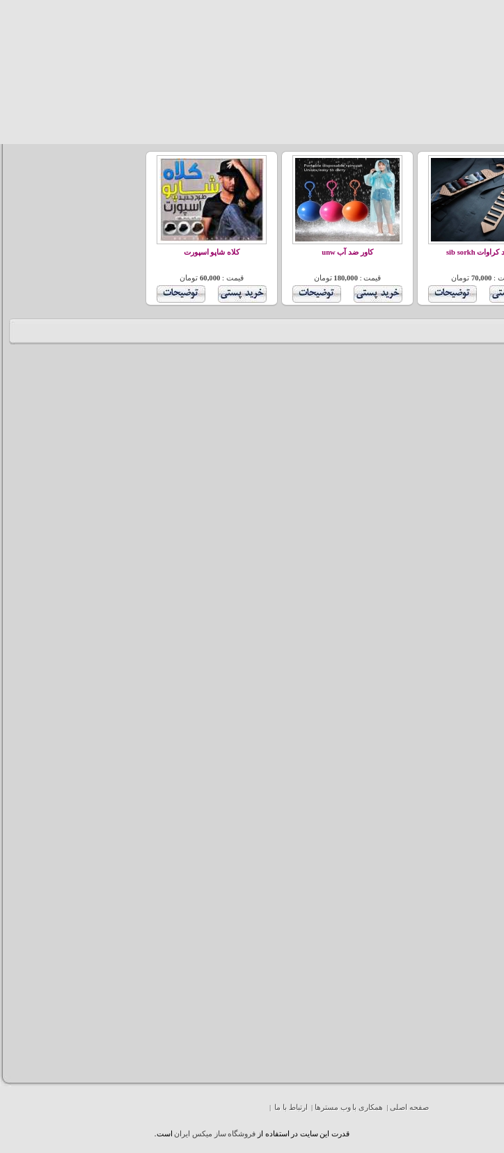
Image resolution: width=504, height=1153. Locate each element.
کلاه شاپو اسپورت (211, 252)
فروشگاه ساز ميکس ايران (214, 1134)
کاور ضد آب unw (347, 252)
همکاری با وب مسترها (349, 1107)
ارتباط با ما (290, 1107)
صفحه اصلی (409, 1107)
